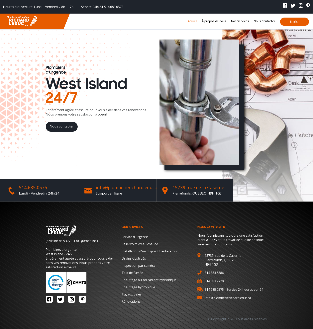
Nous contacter (62, 126)
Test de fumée (132, 273)
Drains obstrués (134, 258)
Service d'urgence (135, 237)
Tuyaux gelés (132, 294)
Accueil (192, 21)
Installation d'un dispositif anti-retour (150, 251)
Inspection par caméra (138, 265)
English (294, 21)
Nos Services (240, 21)
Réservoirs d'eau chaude (140, 244)
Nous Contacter (264, 21)
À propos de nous (214, 21)
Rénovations (131, 301)
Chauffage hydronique (138, 287)
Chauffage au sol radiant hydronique (149, 280)
